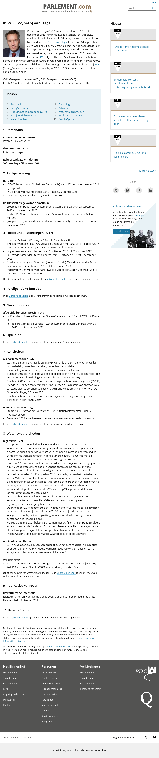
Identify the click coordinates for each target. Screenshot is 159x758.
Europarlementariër (52, 688)
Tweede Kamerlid (51, 683)
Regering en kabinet (13, 694)
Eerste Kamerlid (50, 678)
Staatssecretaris (50, 715)
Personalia (17, 104)
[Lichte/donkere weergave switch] (155, 2)
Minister (46, 710)
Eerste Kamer (10, 683)
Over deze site (11, 737)
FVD (42, 57)
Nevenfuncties (19, 119)
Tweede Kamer (11, 678)
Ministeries (9, 699)
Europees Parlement (90, 688)
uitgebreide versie (56, 279)
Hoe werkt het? (49, 672)
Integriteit (47, 721)
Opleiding (64, 104)
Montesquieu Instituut (78, 10)
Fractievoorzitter (50, 694)
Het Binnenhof (14, 666)
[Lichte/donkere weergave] (155, 3)
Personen (49, 666)
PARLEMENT (67, 6)
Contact (26, 737)
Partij (6, 688)
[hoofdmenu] (6, 9)
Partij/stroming (19, 108)
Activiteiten (65, 108)
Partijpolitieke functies (24, 115)
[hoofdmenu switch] (5, 9)
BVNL (97, 64)
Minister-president (51, 705)
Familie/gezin (66, 119)
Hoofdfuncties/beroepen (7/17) (29, 112)
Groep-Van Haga (57, 42)
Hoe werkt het (10, 672)
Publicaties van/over (70, 115)
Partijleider (47, 699)
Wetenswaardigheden (71, 112)
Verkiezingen (90, 666)
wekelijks (139, 215)
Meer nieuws (146, 171)
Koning (6, 705)
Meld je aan (122, 231)
